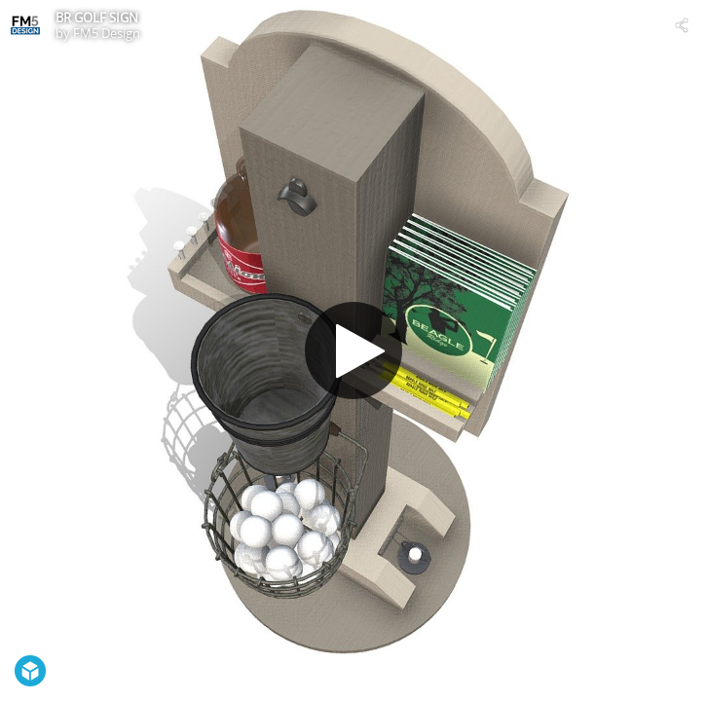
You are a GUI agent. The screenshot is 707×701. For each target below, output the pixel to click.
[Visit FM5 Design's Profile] (25, 25)
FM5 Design (106, 33)
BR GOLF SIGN (97, 17)
